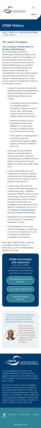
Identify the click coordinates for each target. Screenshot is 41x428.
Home (4, 32)
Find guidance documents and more (21, 280)
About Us (13, 32)
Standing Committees (28, 32)
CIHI (26, 186)
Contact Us (12, 414)
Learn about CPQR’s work (20, 289)
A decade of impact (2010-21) (20, 298)
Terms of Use (24, 414)
